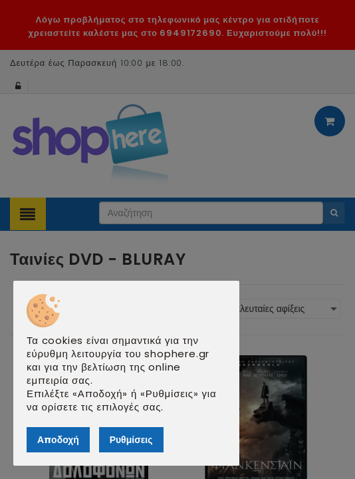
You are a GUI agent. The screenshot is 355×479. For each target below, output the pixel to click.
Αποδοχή (58, 439)
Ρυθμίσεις (131, 439)
